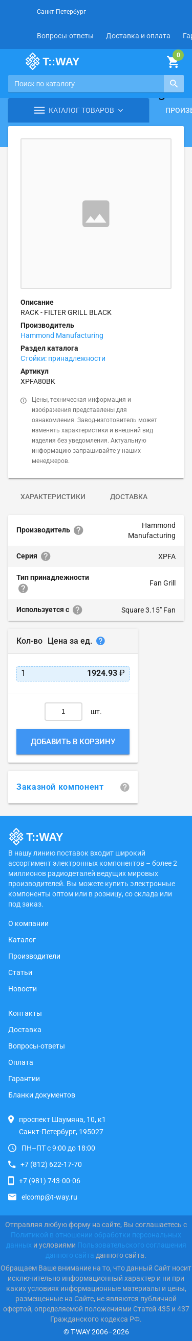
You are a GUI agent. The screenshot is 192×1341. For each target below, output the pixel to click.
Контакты (25, 1013)
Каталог (22, 940)
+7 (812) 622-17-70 (51, 1164)
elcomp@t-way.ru (49, 1197)
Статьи (20, 972)
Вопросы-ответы (65, 36)
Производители (34, 956)
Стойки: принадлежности (62, 358)
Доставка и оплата (138, 36)
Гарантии (24, 1079)
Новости (22, 989)
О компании (28, 923)
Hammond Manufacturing (61, 335)
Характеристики (53, 497)
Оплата (20, 1062)
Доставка (128, 497)
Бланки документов (41, 1095)
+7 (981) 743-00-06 (49, 1181)
